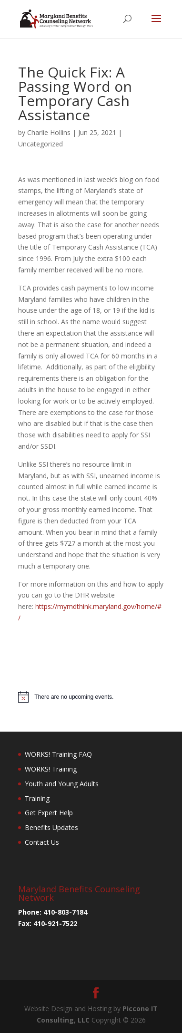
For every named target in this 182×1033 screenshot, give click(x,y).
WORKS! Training (51, 768)
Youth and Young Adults (62, 783)
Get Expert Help (49, 812)
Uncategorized (40, 143)
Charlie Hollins (49, 132)
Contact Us (42, 842)
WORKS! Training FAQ (58, 754)
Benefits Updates (51, 827)
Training (37, 798)
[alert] (91, 697)
